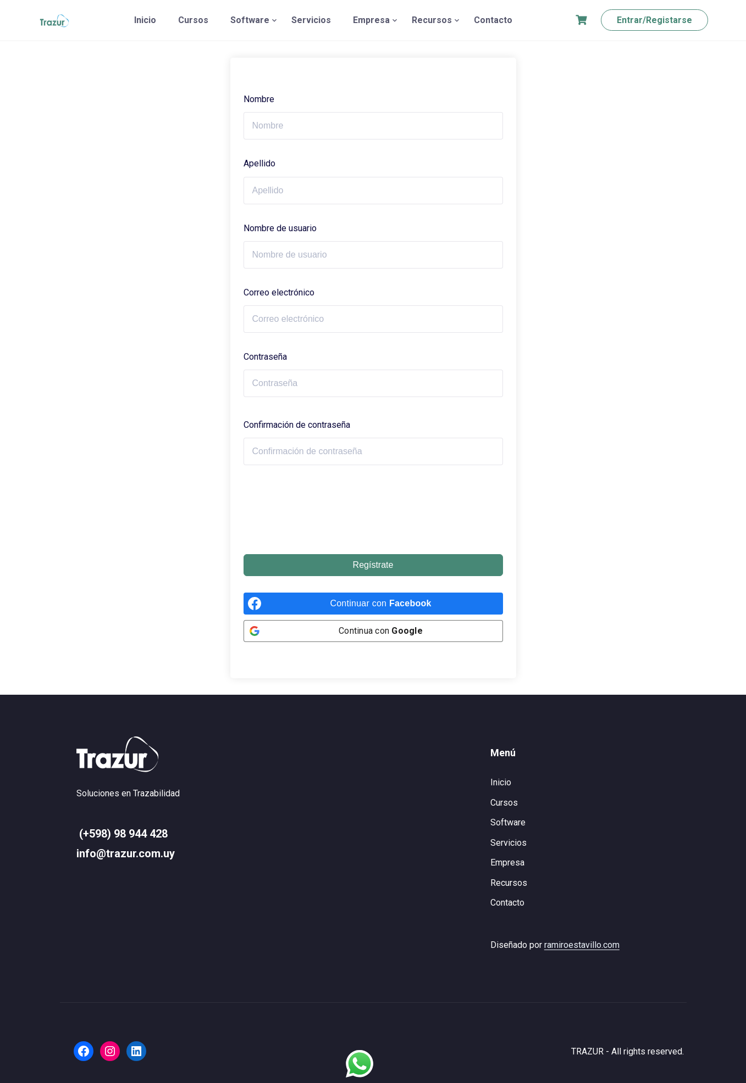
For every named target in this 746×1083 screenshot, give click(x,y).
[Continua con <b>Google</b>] (373, 631)
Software (249, 20)
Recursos (432, 20)
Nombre (259, 99)
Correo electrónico (279, 292)
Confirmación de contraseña (297, 425)
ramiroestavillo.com (582, 945)
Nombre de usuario (280, 228)
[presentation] (327, 509)
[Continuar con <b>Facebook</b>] (373, 604)
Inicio (145, 20)
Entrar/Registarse (654, 20)
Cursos (193, 20)
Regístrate (373, 565)
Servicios (311, 20)
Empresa (371, 20)
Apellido (259, 163)
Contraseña (265, 356)
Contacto (493, 20)
